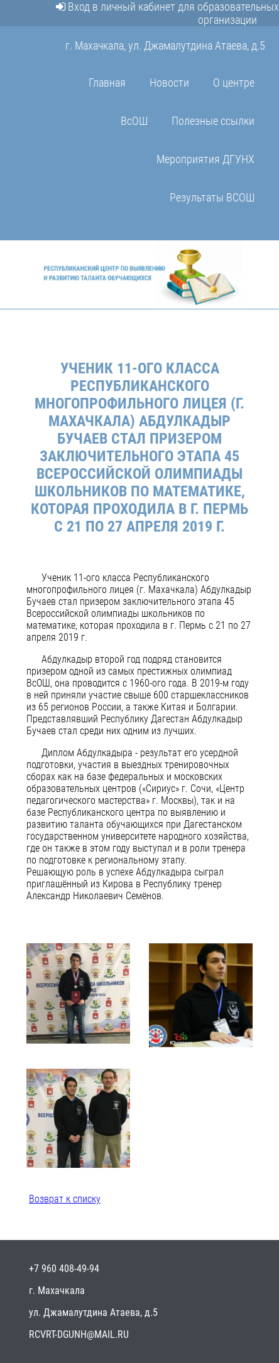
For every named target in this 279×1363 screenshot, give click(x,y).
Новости (169, 82)
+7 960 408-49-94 (64, 1269)
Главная (107, 82)
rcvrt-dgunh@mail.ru (79, 1334)
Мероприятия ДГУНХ (205, 159)
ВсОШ (134, 120)
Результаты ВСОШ (212, 197)
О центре (233, 82)
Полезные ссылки (213, 120)
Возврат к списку (65, 1199)
